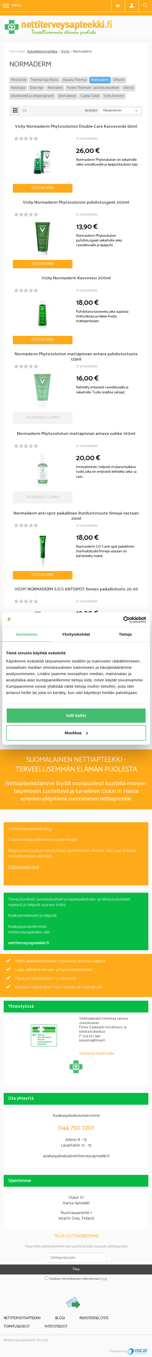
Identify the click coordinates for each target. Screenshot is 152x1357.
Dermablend (67, 96)
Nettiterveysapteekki (22, 1318)
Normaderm (100, 80)
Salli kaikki (76, 715)
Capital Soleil (90, 96)
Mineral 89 (18, 80)
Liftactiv (119, 80)
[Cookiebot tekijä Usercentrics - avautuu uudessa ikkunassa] (123, 619)
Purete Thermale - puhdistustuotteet (93, 88)
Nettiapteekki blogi (23, 867)
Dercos (129, 88)
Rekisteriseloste (94, 1318)
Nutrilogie (18, 88)
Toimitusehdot (17, 1327)
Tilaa (76, 1269)
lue (104, 1279)
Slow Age (36, 88)
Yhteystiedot (55, 1327)
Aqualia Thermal (75, 80)
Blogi (60, 1318)
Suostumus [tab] (27, 634)
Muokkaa (76, 733)
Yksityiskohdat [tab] (76, 634)
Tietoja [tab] (125, 634)
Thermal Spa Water (44, 80)
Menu (12, 6)
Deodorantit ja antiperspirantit (32, 96)
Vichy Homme (114, 96)
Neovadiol (55, 88)
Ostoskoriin (42, 188)
